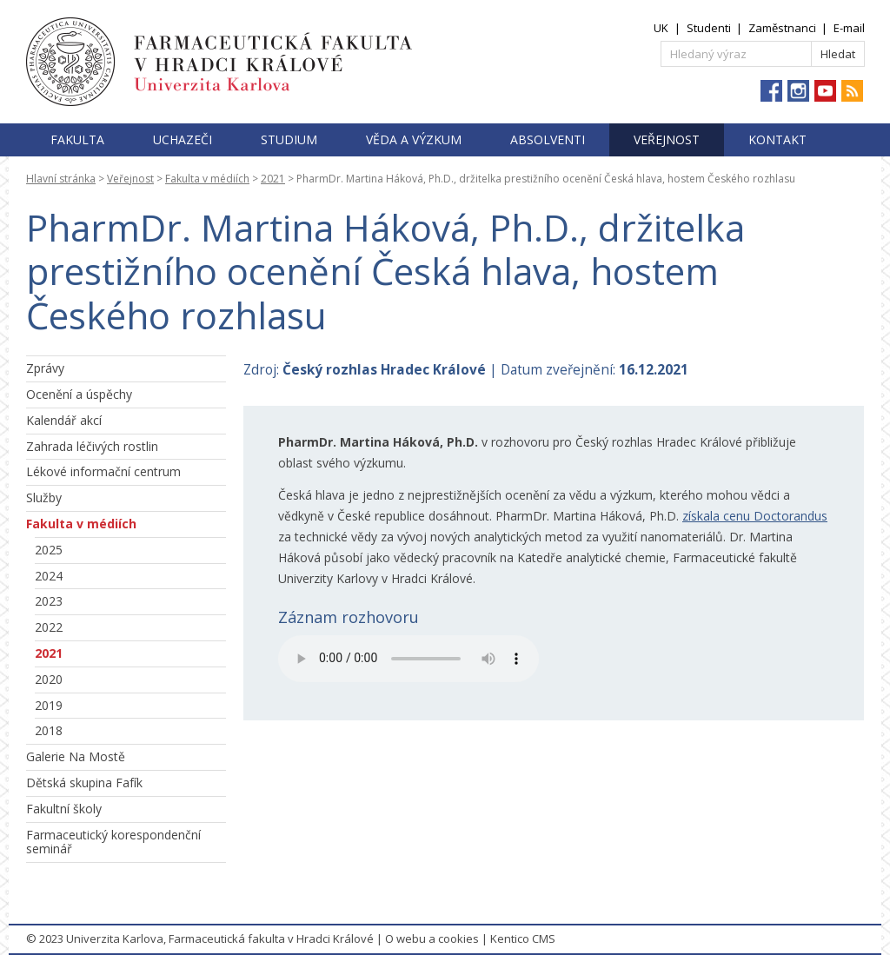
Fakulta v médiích (207, 178)
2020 (49, 679)
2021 (273, 178)
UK (661, 28)
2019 (49, 705)
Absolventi (547, 139)
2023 (49, 601)
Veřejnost (667, 139)
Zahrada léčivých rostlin (92, 446)
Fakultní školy (64, 808)
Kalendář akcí (64, 420)
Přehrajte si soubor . (408, 658)
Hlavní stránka (61, 178)
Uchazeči (182, 139)
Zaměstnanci (782, 28)
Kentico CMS (522, 938)
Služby (44, 497)
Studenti (709, 28)
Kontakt (777, 139)
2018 (49, 730)
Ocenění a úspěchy (79, 394)
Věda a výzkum (414, 139)
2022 (49, 627)
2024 (49, 575)
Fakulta (77, 139)
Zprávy (45, 368)
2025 (49, 549)
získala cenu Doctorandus (754, 515)
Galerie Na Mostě (75, 756)
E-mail (849, 28)
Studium (289, 139)
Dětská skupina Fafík (84, 782)
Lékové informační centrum (103, 471)
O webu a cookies (432, 938)
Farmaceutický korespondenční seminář (113, 842)
